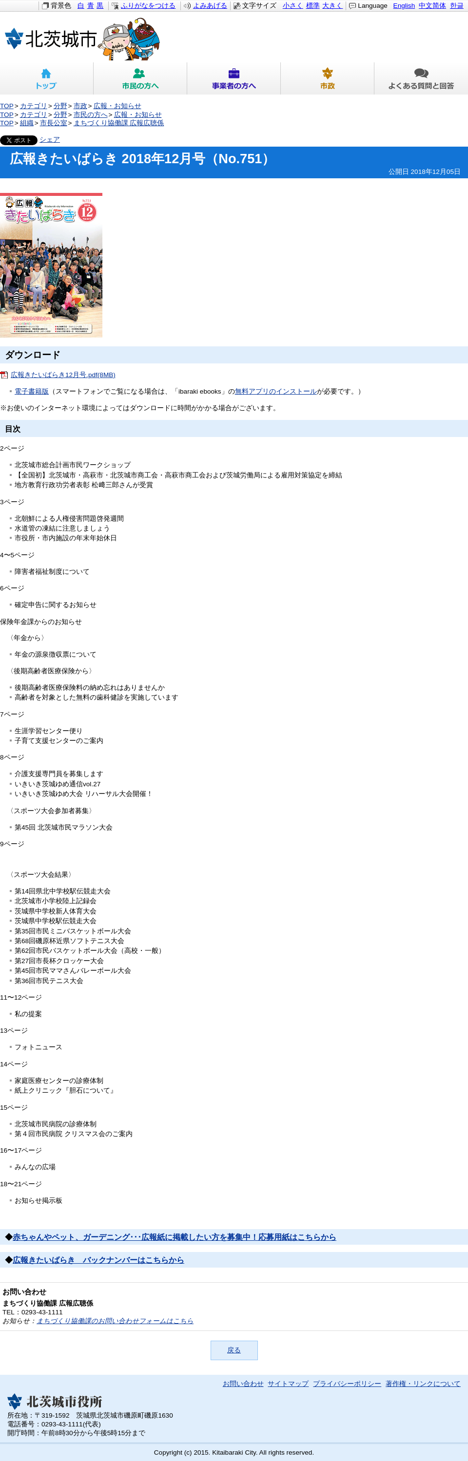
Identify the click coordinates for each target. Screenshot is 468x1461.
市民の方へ (140, 78)
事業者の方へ (234, 78)
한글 (457, 5)
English (404, 5)
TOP (7, 106)
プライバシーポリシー (347, 1383)
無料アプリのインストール (276, 391)
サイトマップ (288, 1383)
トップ (47, 78)
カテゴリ (33, 106)
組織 (27, 123)
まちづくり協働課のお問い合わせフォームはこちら (115, 1321)
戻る (234, 1350)
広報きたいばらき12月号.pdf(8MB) (63, 375)
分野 (60, 106)
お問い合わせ (243, 1383)
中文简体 (432, 5)
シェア (49, 139)
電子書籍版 (32, 391)
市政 (327, 78)
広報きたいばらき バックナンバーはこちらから (98, 1260)
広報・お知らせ (117, 106)
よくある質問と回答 (421, 78)
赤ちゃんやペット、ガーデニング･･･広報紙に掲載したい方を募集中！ (135, 1237)
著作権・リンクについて (423, 1383)
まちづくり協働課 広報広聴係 (119, 123)
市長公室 (53, 123)
